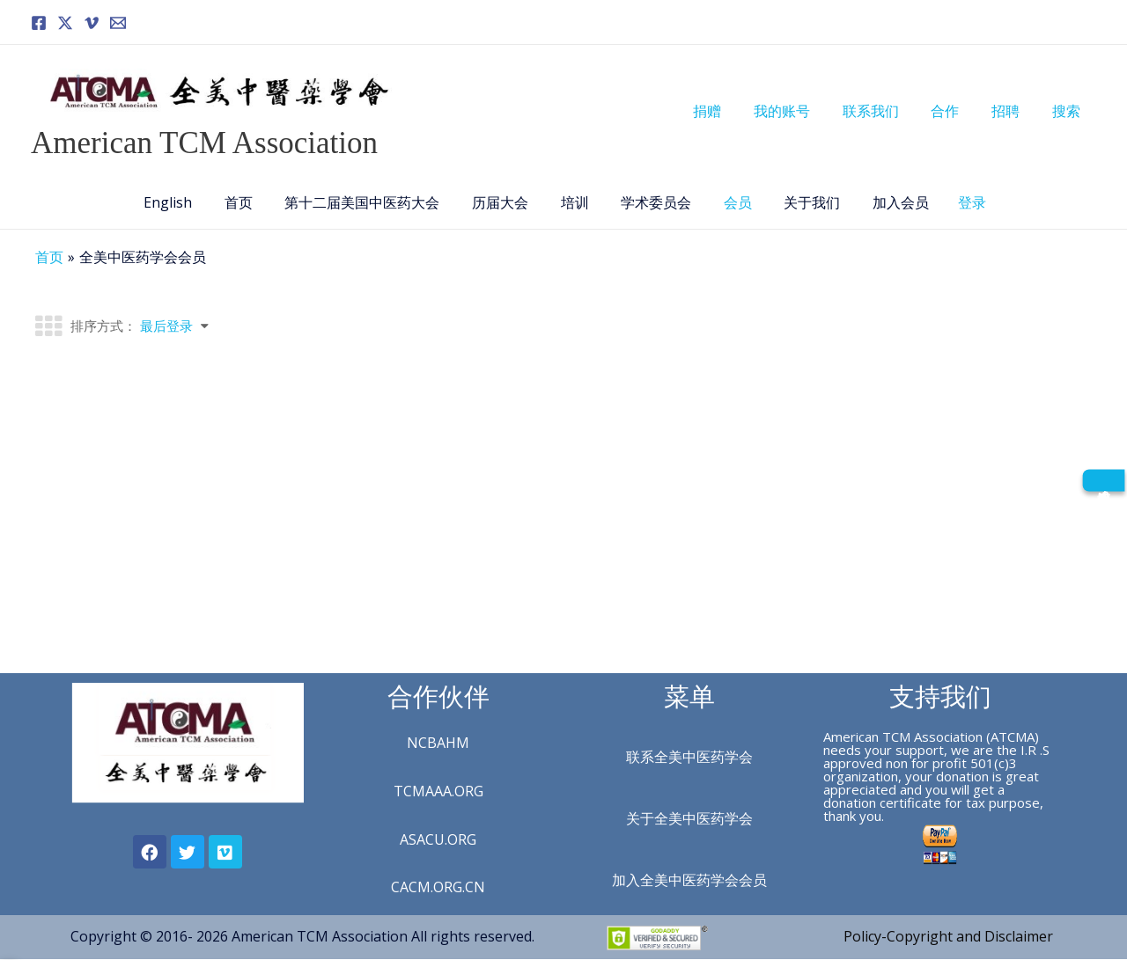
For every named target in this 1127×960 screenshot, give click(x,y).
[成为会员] (1103, 480)
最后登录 (166, 325)
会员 (730, 202)
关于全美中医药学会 (689, 818)
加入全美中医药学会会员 (689, 880)
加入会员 (885, 202)
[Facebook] (39, 23)
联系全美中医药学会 (689, 756)
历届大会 (504, 202)
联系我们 (885, 111)
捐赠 (730, 111)
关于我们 (800, 202)
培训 (575, 202)
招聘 (1012, 111)
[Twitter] (65, 23)
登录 (954, 202)
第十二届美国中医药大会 (370, 202)
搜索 (1068, 111)
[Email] (118, 23)
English (184, 202)
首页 (251, 202)
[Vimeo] (91, 23)
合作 (955, 111)
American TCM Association (204, 143)
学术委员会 (652, 202)
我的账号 (800, 111)
